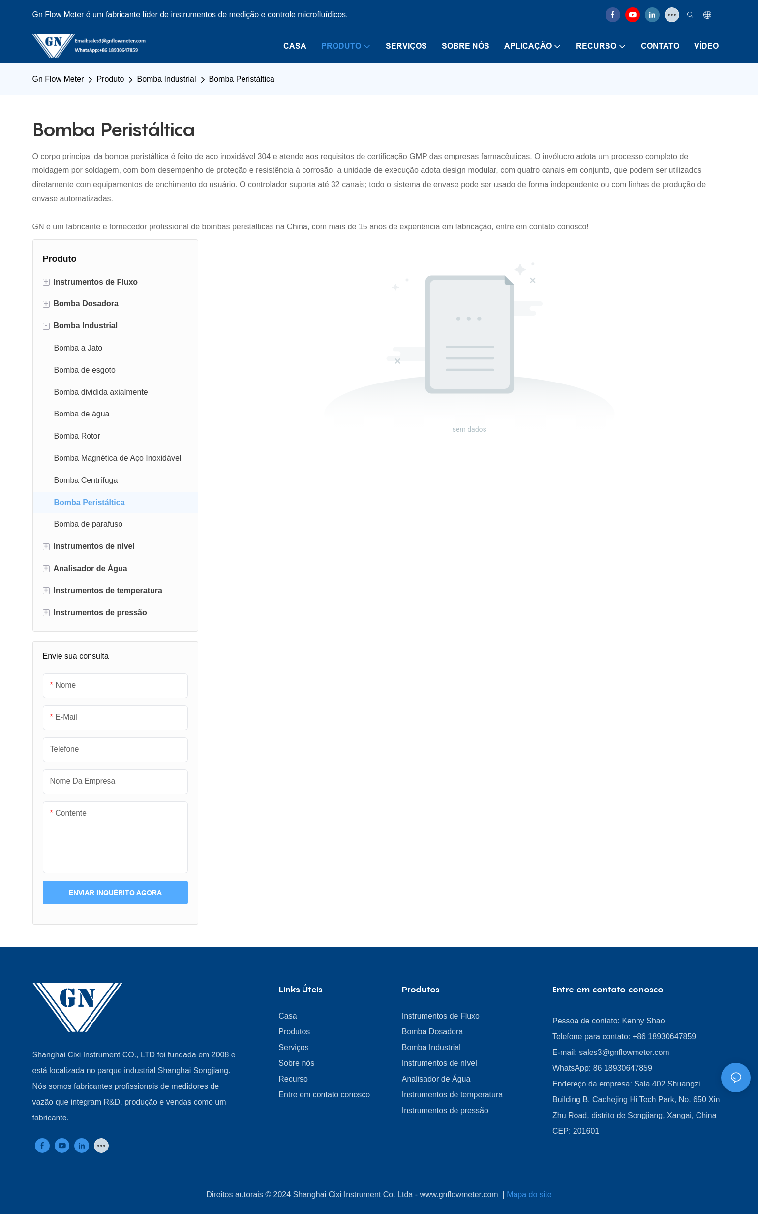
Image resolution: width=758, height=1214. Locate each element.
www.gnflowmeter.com (460, 1194)
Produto (110, 79)
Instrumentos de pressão (445, 1110)
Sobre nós (296, 1063)
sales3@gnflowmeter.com (624, 1052)
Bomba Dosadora (432, 1031)
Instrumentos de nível (439, 1063)
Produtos (294, 1031)
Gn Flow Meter (58, 79)
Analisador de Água (436, 1079)
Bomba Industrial (166, 79)
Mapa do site (529, 1194)
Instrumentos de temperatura (452, 1094)
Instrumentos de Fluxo (441, 1016)
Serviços (293, 1047)
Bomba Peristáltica (241, 79)
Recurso (293, 1079)
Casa (287, 1016)
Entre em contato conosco (324, 1094)
